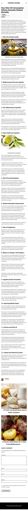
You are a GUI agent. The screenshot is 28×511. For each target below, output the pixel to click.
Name (2, 469)
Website (3, 481)
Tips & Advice (3, 16)
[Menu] (1, 3)
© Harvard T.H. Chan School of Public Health (14, 57)
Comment (3, 455)
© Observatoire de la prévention (14, 152)
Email (2, 475)
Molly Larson (4, 14)
